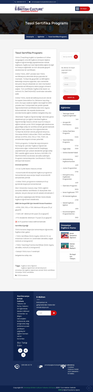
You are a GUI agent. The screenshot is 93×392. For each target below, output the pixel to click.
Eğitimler (41, 37)
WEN (60, 390)
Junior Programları (70, 168)
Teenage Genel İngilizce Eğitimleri (69, 115)
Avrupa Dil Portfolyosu (67, 123)
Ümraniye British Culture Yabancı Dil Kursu (39, 388)
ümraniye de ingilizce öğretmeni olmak (29, 270)
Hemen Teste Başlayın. (73, 246)
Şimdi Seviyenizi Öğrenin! (73, 236)
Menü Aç (77, 9)
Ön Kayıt (83, 9)
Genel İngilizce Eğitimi (68, 204)
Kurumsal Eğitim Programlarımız (69, 213)
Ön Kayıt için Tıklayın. (73, 257)
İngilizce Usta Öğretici (29, 266)
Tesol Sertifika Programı (57, 37)
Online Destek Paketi (70, 153)
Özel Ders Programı (70, 186)
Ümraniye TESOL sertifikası (24, 272)
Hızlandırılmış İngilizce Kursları (69, 160)
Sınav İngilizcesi (69, 192)
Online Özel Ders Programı (69, 132)
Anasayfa (30, 37)
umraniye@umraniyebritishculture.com (44, 2)
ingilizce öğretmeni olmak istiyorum (33, 268)
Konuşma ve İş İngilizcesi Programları (68, 177)
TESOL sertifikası (49, 270)
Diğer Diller (67, 149)
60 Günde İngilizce (70, 196)
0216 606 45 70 (20, 2)
